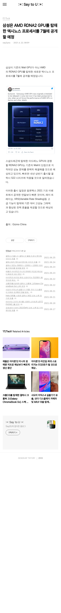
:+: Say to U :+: (30, 4)
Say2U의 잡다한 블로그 (16, 575)
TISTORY (31, 607)
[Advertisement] (30, 81)
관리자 (40, 607)
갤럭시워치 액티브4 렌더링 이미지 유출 (21, 411)
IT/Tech (8, 400)
